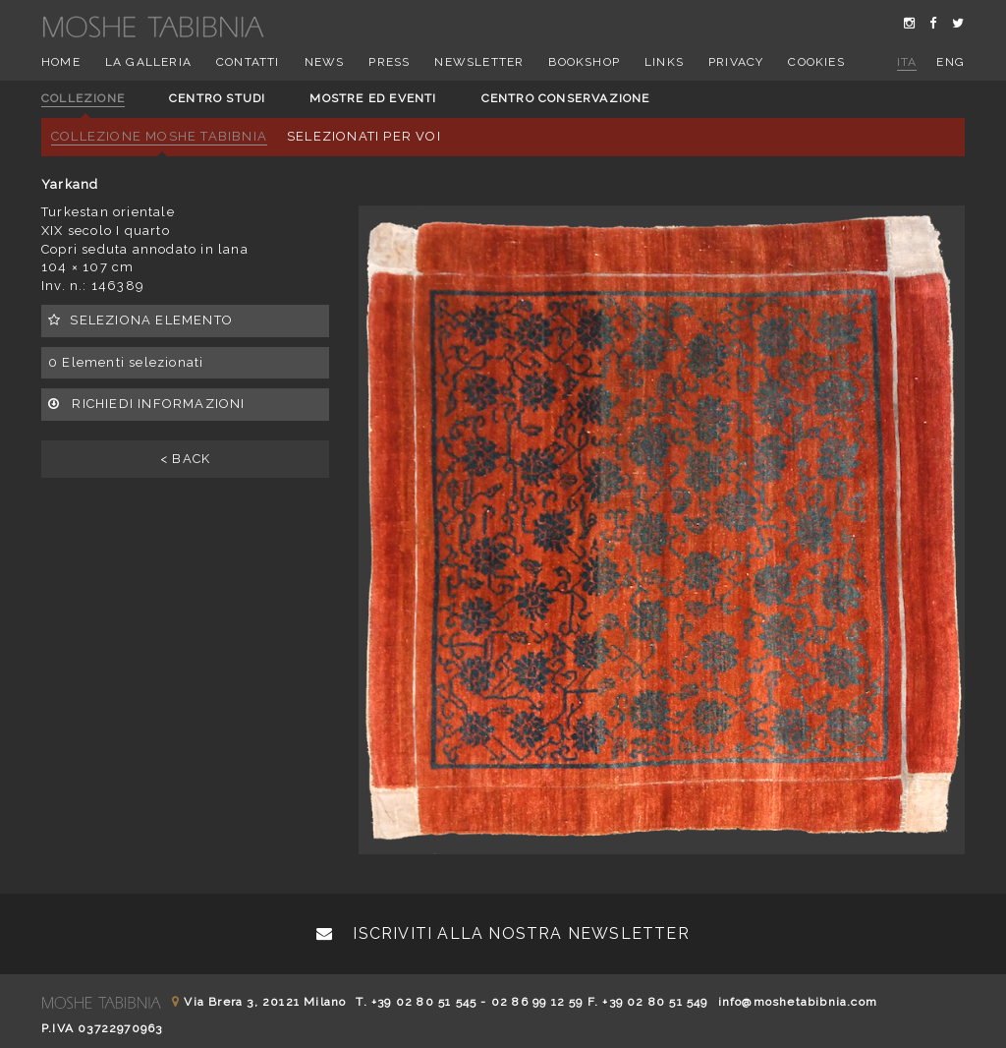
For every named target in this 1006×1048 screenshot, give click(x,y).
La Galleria (148, 62)
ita (907, 62)
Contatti (248, 62)
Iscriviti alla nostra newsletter (503, 933)
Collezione (83, 98)
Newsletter (479, 62)
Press (389, 62)
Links (664, 62)
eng (950, 62)
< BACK (185, 458)
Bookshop (584, 62)
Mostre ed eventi (372, 98)
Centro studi (217, 98)
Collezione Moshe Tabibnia (159, 136)
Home (61, 62)
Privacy (735, 62)
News (325, 62)
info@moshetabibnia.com (797, 1002)
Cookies (816, 62)
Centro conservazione (565, 98)
